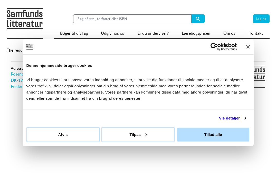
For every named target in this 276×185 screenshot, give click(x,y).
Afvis (63, 134)
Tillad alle (213, 134)
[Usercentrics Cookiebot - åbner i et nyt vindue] (214, 47)
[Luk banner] (248, 47)
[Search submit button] (198, 18)
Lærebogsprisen (196, 33)
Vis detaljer (229, 118)
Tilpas (138, 134)
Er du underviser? (153, 33)
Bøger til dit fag (74, 33)
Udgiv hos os (112, 33)
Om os (229, 33)
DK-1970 (19, 80)
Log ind (261, 18)
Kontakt (256, 33)
